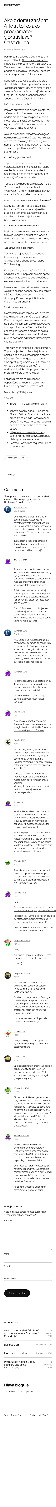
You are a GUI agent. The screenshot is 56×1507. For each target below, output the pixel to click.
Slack (16, 260)
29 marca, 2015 (49, 1333)
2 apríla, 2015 (19, 711)
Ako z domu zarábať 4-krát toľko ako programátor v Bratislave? (26, 61)
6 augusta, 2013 (48, 1365)
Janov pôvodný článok (22, 410)
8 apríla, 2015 (19, 740)
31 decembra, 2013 (44, 1344)
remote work (11, 457)
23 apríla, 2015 (20, 861)
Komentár (9, 1220)
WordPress (47, 1415)
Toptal (22, 49)
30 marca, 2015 (20, 507)
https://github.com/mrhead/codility (34, 918)
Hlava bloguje (12, 4)
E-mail (7, 1266)
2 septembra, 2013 (44, 1353)
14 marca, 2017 (20, 1031)
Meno (7, 1253)
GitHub (8, 260)
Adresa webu (10, 1278)
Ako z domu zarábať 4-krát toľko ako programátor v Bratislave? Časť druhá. (22, 1333)
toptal (23, 457)
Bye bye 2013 (14, 474)
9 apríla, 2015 (19, 802)
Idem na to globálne (15, 1353)
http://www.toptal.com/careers (29, 730)
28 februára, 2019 (21, 1088)
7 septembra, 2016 (22, 940)
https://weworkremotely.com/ (26, 432)
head (15, 49)
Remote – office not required (26, 443)
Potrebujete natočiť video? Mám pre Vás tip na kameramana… (19, 1364)
